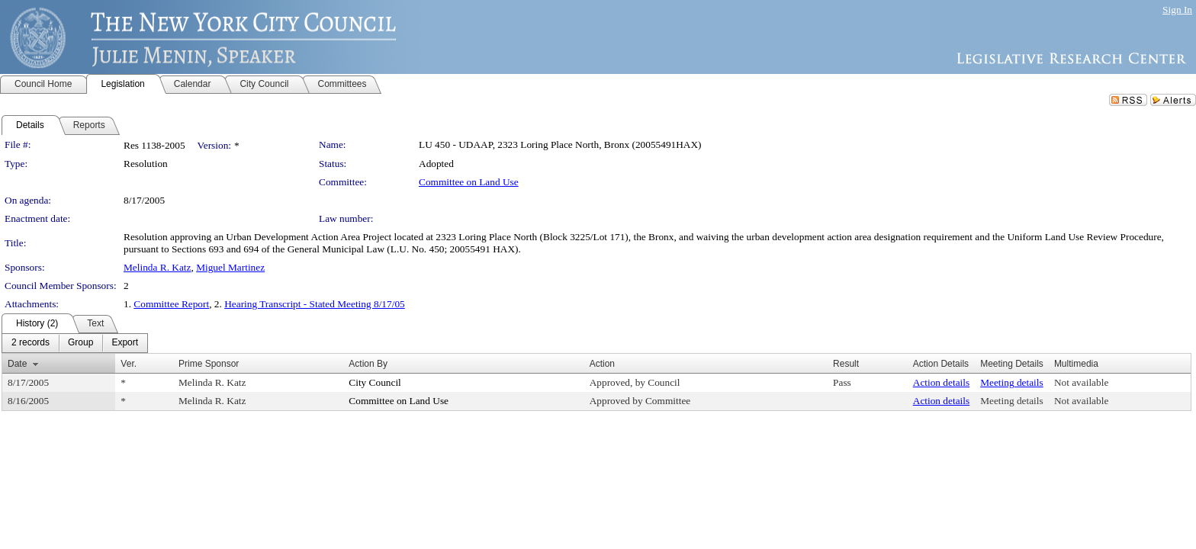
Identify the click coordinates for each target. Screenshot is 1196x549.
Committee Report (171, 304)
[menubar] (75, 343)
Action (602, 363)
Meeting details (1011, 382)
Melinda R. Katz (157, 267)
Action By (368, 363)
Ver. (129, 363)
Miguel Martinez (230, 267)
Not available (1081, 382)
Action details (941, 382)
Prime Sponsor (208, 363)
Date (17, 363)
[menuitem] (30, 343)
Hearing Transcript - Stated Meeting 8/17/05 (314, 304)
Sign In (1177, 9)
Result (846, 363)
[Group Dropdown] (80, 343)
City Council (375, 382)
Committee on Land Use (469, 182)
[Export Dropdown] (124, 343)
